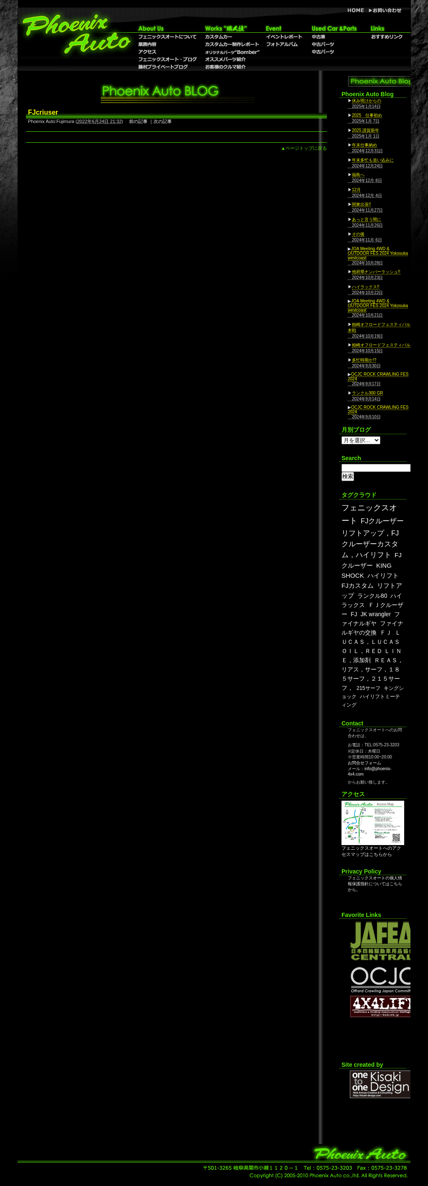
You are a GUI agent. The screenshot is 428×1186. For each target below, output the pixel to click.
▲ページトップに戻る (304, 148)
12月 (356, 189)
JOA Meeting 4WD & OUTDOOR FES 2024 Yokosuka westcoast (378, 253)
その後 (358, 234)
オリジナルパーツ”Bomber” (231, 52)
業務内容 (168, 44)
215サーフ (368, 688)
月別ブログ (356, 429)
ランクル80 (372, 596)
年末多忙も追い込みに (373, 160)
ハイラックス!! (366, 286)
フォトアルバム (284, 44)
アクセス (168, 52)
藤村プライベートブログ (168, 67)
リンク (386, 28)
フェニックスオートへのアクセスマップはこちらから (372, 849)
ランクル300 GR (367, 393)
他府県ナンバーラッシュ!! (376, 271)
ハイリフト (383, 575)
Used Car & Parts (334, 28)
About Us (168, 28)
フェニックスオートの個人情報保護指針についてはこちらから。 (375, 884)
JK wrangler (375, 614)
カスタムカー (231, 37)
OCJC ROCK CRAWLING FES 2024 (378, 376)
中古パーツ (334, 52)
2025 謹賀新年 (365, 130)
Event (284, 28)
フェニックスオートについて (168, 37)
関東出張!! (361, 204)
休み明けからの (366, 100)
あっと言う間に (366, 219)
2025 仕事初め (367, 115)
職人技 (231, 28)
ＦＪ (386, 633)
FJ (354, 614)
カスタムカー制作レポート (231, 44)
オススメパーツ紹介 (231, 59)
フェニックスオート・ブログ (168, 59)
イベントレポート (284, 37)
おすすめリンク (386, 37)
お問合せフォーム (364, 763)
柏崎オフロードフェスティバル (381, 345)
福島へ (358, 174)
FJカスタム (357, 585)
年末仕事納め (364, 145)
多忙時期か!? (364, 360)
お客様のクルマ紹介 (231, 67)
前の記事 (138, 121)
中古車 (334, 37)
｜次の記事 (160, 121)
